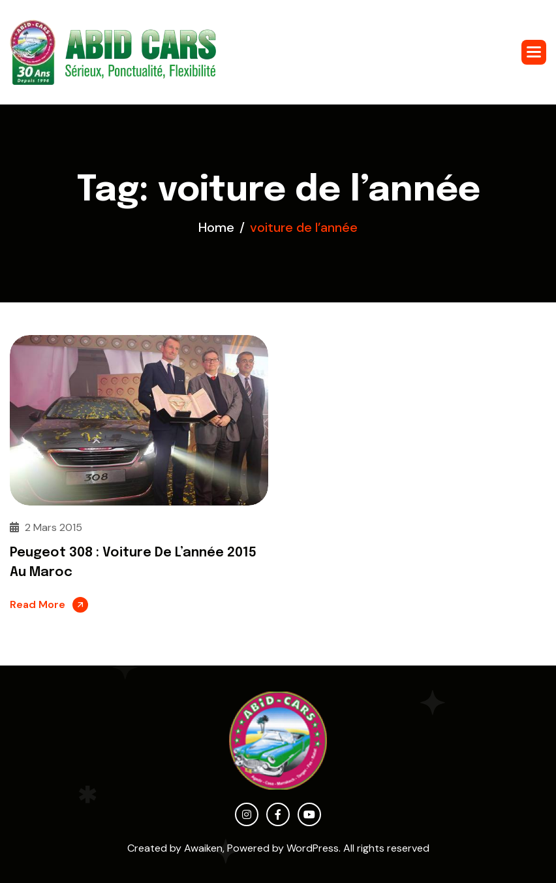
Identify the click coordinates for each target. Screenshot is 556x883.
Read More (37, 604)
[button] (533, 52)
